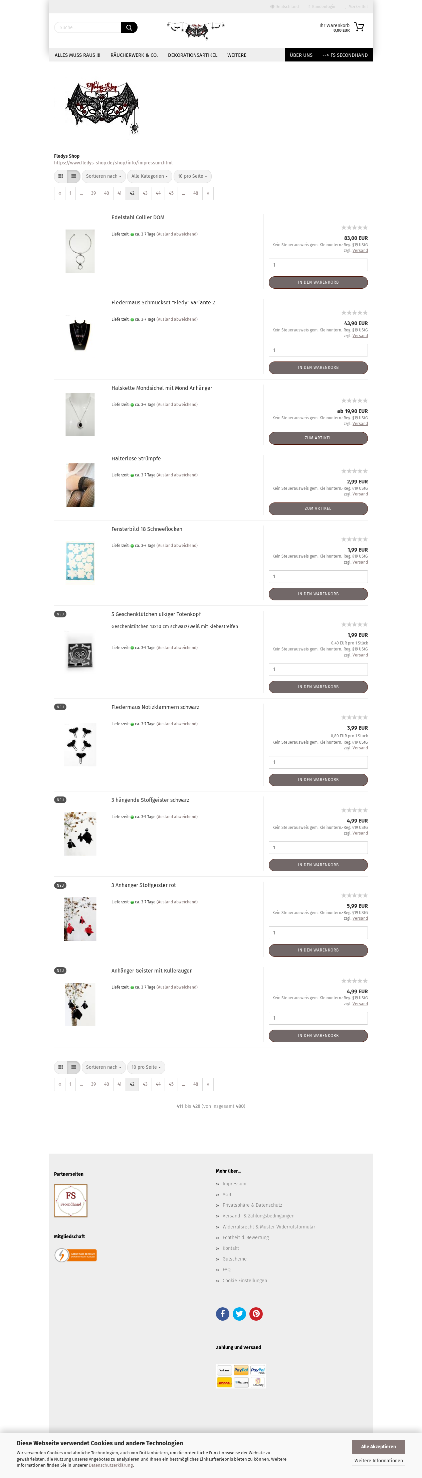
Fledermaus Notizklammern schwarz (155, 707)
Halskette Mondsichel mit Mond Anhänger (162, 388)
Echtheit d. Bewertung (246, 1237)
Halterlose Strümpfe (136, 458)
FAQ (227, 1270)
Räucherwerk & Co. (134, 55)
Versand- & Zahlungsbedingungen (258, 1216)
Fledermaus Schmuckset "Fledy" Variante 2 (163, 302)
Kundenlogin (322, 6)
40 (106, 193)
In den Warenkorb (318, 282)
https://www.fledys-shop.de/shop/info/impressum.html (113, 163)
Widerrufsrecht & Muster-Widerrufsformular (269, 1227)
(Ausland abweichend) (177, 234)
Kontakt (231, 1248)
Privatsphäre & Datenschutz (252, 1205)
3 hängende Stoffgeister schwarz (150, 800)
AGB (227, 1194)
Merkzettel (356, 6)
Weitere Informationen (379, 1461)
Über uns (301, 55)
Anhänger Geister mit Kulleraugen (152, 971)
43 (145, 193)
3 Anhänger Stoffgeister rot (144, 885)
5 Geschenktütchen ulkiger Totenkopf (156, 614)
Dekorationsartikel (192, 55)
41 (120, 193)
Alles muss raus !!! (77, 55)
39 (93, 193)
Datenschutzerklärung (111, 1465)
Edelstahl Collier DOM (138, 217)
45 (171, 193)
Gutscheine (235, 1259)
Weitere (236, 55)
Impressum (234, 1184)
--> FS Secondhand (345, 55)
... (81, 193)
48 (195, 193)
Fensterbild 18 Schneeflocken (147, 529)
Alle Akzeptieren (378, 1447)
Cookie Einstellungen (245, 1281)
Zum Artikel (318, 438)
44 (158, 193)
